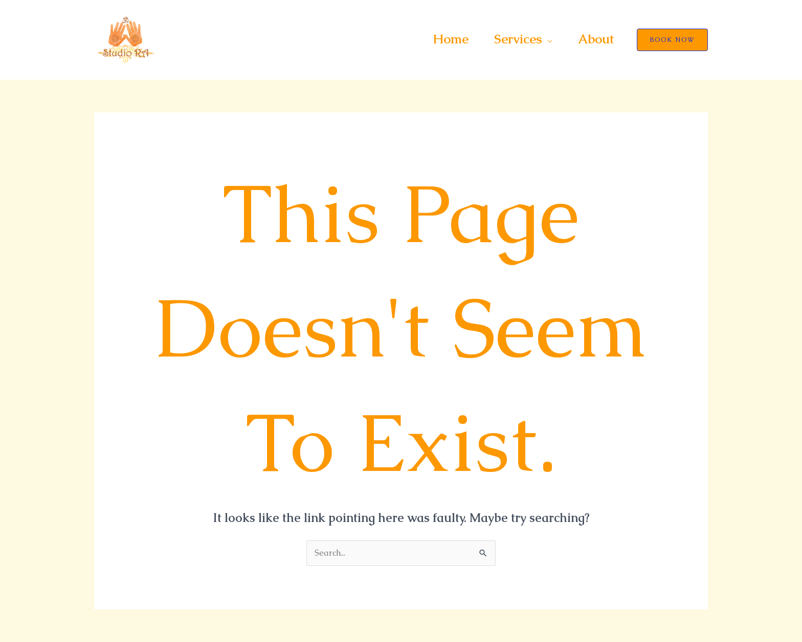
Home (451, 39)
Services (518, 39)
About (596, 39)
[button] (672, 40)
